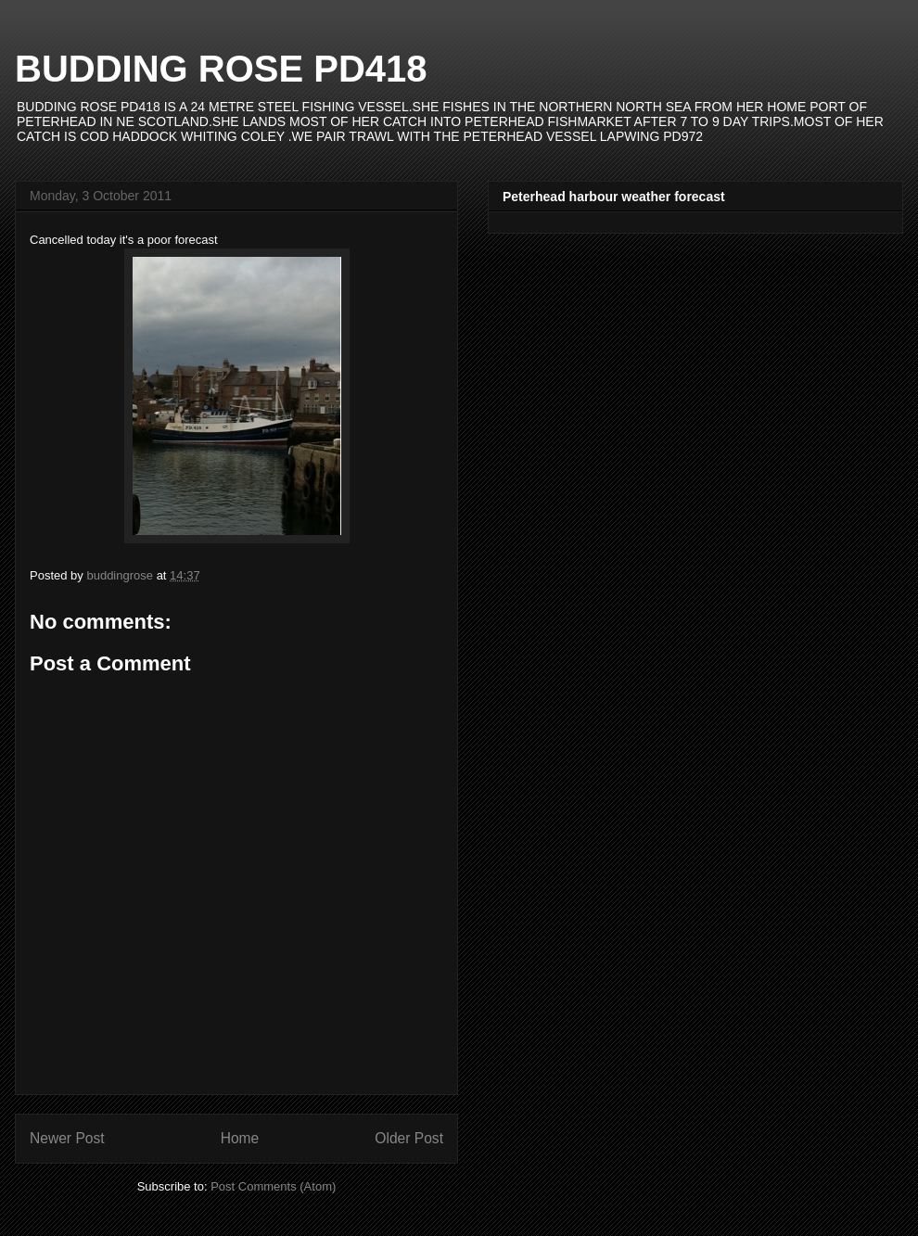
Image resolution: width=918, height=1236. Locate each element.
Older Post (409, 1138)
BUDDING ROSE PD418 (221, 68)
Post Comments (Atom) (273, 1186)
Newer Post (67, 1138)
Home (240, 1138)
